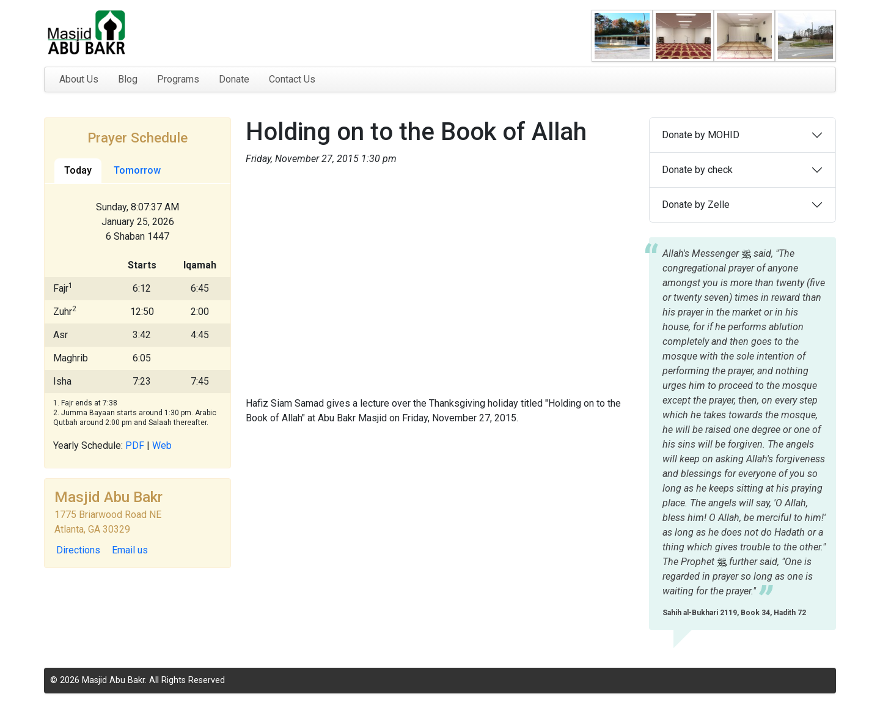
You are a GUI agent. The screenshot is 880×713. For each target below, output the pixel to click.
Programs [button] (178, 79)
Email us (130, 550)
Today (78, 170)
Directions (78, 550)
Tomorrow (137, 170)
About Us (78, 79)
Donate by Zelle (696, 204)
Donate (234, 79)
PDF (134, 445)
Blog (128, 79)
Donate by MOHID (700, 135)
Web (162, 445)
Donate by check (697, 169)
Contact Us (292, 79)
